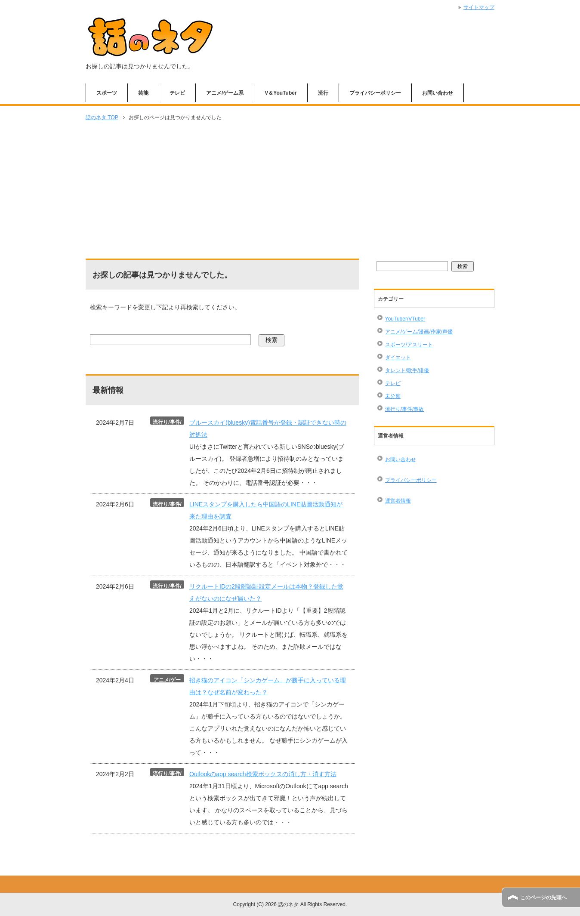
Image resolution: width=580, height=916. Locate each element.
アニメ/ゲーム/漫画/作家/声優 (419, 332)
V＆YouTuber (280, 93)
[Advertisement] (290, 190)
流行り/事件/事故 (404, 409)
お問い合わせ (437, 93)
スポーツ (106, 93)
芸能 (143, 93)
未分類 (393, 396)
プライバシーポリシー (375, 93)
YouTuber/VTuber (405, 319)
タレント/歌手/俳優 (407, 370)
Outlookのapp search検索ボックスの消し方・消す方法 (262, 774)
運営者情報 (398, 501)
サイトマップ (478, 7)
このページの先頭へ (543, 897)
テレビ (177, 93)
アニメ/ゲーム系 (225, 93)
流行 (323, 93)
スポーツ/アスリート (409, 345)
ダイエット (398, 358)
